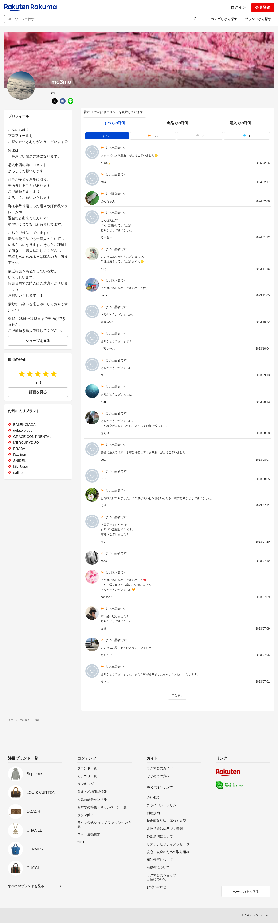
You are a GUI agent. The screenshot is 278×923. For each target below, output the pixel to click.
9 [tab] (199, 136)
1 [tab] (246, 136)
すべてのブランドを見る (26, 886)
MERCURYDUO (26, 442)
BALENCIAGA (24, 425)
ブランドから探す (258, 19)
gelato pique (22, 430)
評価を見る (38, 392)
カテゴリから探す (224, 19)
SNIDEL (19, 461)
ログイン (238, 7)
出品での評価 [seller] (177, 123)
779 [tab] (153, 136)
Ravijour (19, 454)
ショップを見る (38, 341)
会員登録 (262, 7)
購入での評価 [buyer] (240, 123)
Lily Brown (21, 466)
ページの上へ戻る (246, 892)
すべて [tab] (107, 136)
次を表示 (177, 695)
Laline (18, 473)
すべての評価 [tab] (114, 123)
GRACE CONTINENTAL (32, 437)
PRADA (19, 449)
